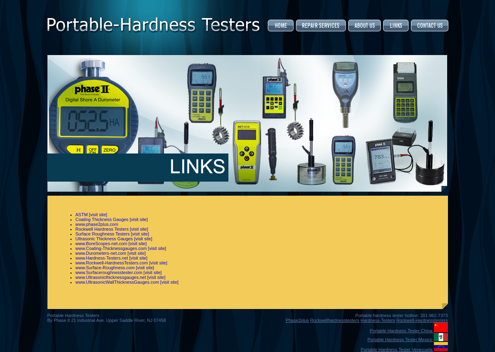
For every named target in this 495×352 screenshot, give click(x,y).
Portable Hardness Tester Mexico (408, 339)
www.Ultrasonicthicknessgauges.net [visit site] (121, 277)
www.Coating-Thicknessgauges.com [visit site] (121, 248)
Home (282, 25)
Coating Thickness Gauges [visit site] (112, 219)
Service (321, 25)
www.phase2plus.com (97, 224)
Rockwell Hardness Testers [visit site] (112, 229)
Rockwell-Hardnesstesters (422, 320)
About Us (364, 25)
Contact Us (429, 25)
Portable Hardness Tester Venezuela (404, 349)
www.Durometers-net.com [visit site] (111, 253)
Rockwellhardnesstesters (334, 320)
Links (396, 25)
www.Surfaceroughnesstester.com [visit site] (119, 272)
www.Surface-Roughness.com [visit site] (115, 267)
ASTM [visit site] (91, 214)
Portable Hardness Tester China (409, 330)
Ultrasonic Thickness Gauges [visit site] (114, 238)
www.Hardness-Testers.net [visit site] (112, 258)
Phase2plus (297, 320)
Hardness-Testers (377, 320)
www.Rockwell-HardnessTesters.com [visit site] (122, 262)
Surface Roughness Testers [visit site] (112, 233)
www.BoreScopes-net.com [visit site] (111, 243)
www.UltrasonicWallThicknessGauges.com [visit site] (127, 282)
